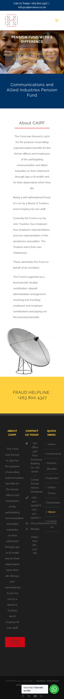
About (51, 511)
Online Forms (52, 490)
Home (51, 444)
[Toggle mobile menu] (57, 20)
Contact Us (51, 524)
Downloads (51, 502)
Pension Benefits (52, 466)
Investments (51, 453)
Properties (51, 478)
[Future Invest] (32, 52)
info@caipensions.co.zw (32, 7)
